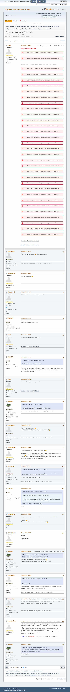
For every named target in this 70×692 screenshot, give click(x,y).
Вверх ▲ (65, 688)
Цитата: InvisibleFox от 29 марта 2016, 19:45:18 (35, 554)
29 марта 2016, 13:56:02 (26, 334)
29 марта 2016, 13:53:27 (26, 318)
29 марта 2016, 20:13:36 (26, 621)
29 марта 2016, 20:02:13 (26, 551)
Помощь (51, 688)
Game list (23, 245)
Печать (63, 41)
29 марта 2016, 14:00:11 (26, 379)
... (19, 41)
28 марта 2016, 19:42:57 (26, 251)
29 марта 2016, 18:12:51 (26, 466)
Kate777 (10, 318)
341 (21, 41)
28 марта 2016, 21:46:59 (26, 292)
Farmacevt (11, 251)
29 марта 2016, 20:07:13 (26, 598)
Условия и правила (58, 688)
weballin (10, 401)
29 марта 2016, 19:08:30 (26, 488)
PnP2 (28, 245)
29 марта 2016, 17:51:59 (26, 425)
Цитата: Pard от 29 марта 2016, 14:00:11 (33, 404)
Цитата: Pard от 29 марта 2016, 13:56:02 (33, 360)
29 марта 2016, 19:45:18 (26, 514)
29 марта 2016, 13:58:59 (26, 356)
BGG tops (36, 245)
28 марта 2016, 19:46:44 (26, 273)
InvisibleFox (33, 28)
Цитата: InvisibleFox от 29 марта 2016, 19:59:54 (35, 578)
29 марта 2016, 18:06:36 (26, 447)
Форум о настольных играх (17, 9)
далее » (62, 36)
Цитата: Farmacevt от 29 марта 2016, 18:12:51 (35, 491)
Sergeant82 (27, 28)
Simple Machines (15, 688)
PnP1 (31, 245)
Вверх (6, 667)
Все (25, 41)
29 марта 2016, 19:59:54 (26, 532)
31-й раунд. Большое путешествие (30, 241)
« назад (57, 36)
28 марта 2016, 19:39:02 (26, 45)
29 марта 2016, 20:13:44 (26, 644)
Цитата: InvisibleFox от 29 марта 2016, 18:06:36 (35, 469)
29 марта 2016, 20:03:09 (26, 575)
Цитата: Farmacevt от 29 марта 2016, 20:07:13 (35, 647)
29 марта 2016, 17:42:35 (26, 401)
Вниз (6, 41)
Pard (23, 28)
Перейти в (38, 678)
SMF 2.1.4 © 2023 (7, 688)
